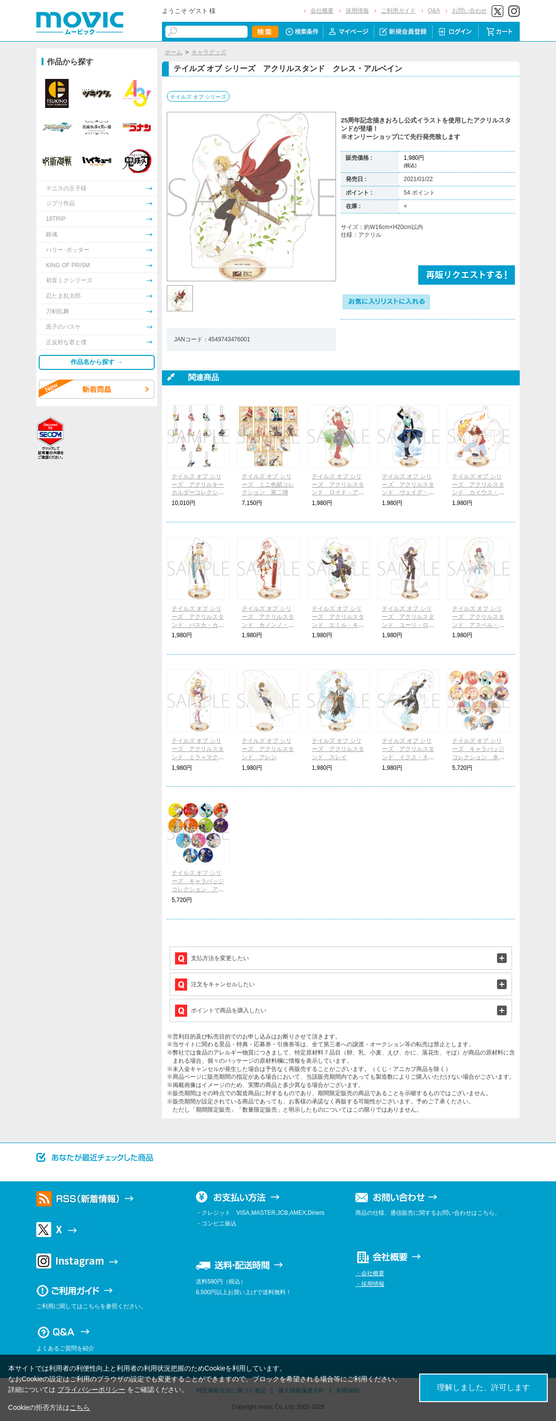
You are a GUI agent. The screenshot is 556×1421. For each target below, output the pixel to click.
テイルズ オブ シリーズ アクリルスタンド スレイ (338, 749)
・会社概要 (369, 1273)
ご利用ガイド (398, 10)
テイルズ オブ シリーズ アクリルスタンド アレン (268, 749)
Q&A (434, 10)
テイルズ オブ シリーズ (198, 97)
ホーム (173, 52)
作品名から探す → (97, 362)
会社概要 (322, 10)
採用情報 (357, 10)
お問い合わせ (469, 10)
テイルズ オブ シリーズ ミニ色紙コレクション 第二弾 (268, 484)
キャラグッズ (208, 52)
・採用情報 (369, 1284)
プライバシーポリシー (91, 1389)
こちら (80, 1407)
